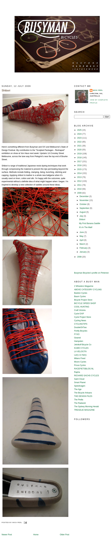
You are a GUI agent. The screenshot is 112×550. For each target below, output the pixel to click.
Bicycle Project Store (83, 300)
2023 (79, 138)
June (82, 232)
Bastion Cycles (80, 293)
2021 (79, 146)
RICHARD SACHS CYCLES (86, 375)
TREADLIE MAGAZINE (84, 410)
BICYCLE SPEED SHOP (85, 303)
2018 (79, 157)
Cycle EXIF (79, 314)
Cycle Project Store (82, 317)
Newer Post (7, 534)
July (82, 216)
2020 (79, 150)
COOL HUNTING (81, 307)
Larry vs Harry (80, 355)
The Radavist (80, 403)
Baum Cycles (80, 296)
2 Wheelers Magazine (83, 286)
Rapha (77, 372)
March (83, 244)
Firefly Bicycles (80, 331)
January (83, 252)
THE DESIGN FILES (83, 396)
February (84, 248)
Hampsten (78, 341)
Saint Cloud (79, 379)
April (82, 240)
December (84, 196)
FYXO (77, 334)
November (84, 200)
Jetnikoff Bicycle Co (82, 344)
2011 (79, 185)
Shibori (6, 90)
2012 (79, 181)
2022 (79, 142)
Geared (77, 338)
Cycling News (80, 320)
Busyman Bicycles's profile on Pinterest (91, 273)
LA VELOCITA (80, 351)
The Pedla (78, 399)
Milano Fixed (79, 358)
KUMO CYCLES (81, 348)
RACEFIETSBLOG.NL (84, 369)
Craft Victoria (79, 310)
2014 (79, 173)
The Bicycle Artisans (83, 393)
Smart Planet (79, 382)
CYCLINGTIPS (80, 324)
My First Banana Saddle (89, 223)
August (83, 212)
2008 (79, 257)
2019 (79, 153)
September (85, 208)
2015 (79, 169)
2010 (79, 189)
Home (36, 534)
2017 (79, 161)
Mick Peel (98, 90)
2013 (79, 177)
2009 (79, 193)
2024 (79, 134)
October (83, 204)
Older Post (64, 534)
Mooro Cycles (80, 362)
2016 (79, 165)
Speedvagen (79, 386)
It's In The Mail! (85, 227)
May (82, 236)
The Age (78, 389)
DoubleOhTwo (80, 327)
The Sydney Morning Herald (86, 406)
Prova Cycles (80, 365)
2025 (79, 130)
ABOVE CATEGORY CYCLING (88, 289)
